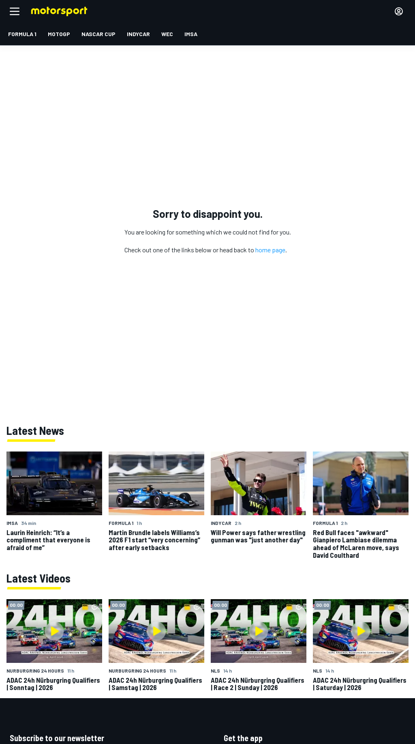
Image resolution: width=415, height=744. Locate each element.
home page (270, 250)
